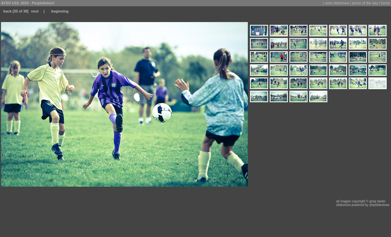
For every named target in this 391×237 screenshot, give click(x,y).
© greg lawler (375, 201)
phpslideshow (379, 205)
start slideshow (337, 3)
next (35, 11)
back (7, 11)
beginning (60, 11)
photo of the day (365, 3)
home (385, 3)
